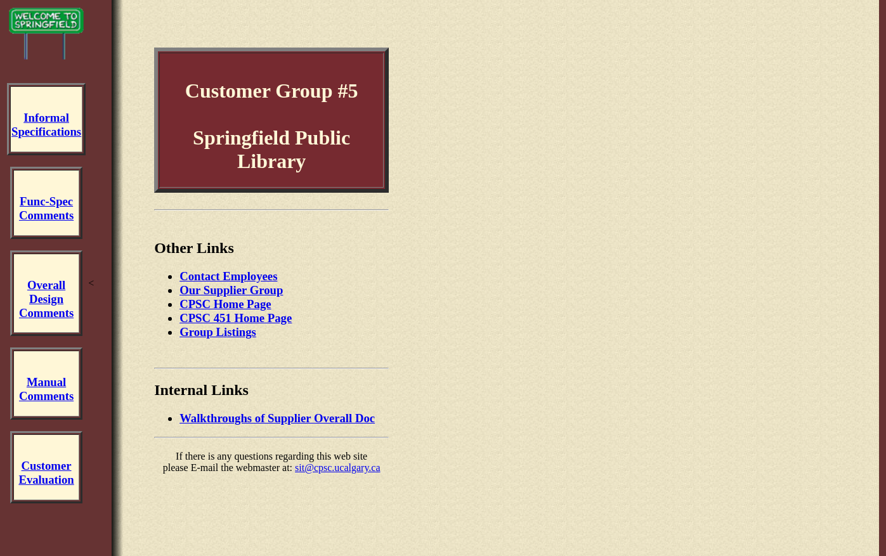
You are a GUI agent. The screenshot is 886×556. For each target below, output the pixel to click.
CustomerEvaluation (46, 472)
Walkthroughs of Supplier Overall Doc (277, 418)
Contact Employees (228, 276)
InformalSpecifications (46, 124)
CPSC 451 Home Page (235, 318)
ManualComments (46, 389)
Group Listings (217, 332)
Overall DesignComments (46, 299)
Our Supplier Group (231, 290)
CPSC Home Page (225, 304)
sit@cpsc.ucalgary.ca (338, 467)
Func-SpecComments (46, 208)
